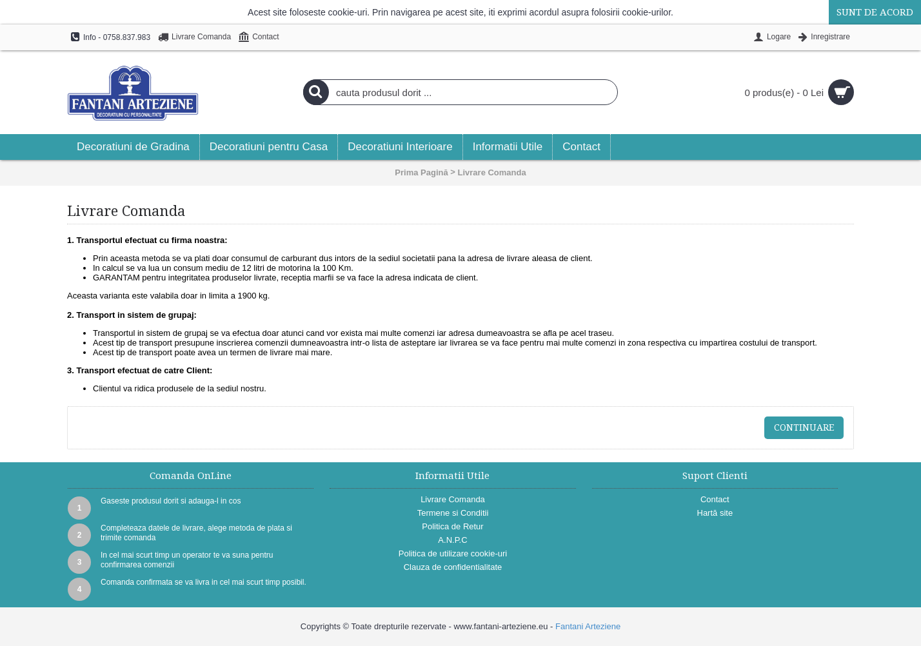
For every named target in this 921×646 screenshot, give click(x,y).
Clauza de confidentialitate (453, 567)
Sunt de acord (875, 12)
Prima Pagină (421, 172)
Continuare (804, 427)
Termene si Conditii (453, 513)
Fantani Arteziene (587, 626)
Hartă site (715, 513)
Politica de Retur (452, 526)
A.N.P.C (452, 540)
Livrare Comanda (492, 172)
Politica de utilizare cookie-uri (453, 553)
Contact (714, 499)
